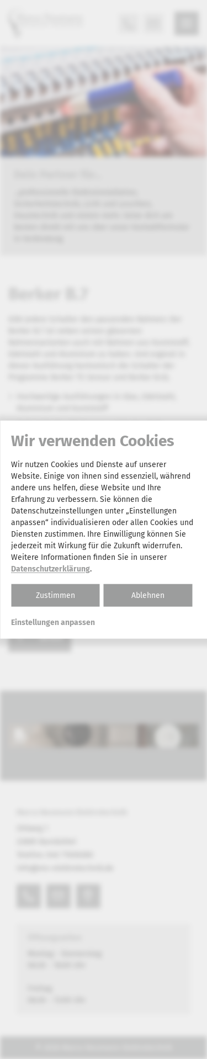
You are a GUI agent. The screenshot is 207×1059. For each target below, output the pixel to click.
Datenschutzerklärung (50, 568)
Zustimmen (55, 595)
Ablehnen (147, 595)
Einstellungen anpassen (53, 622)
